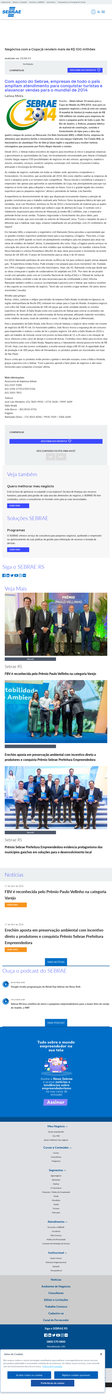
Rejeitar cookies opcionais (76, 1375)
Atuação (56, 1266)
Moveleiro (56, 1200)
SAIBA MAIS (14, 506)
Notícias (56, 1279)
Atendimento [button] (56, 1221)
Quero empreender (56, 1132)
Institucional (5, 2)
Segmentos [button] (56, 1170)
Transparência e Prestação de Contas (71, 2)
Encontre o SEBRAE (36, 2)
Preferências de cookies (53, 1383)
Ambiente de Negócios (56, 1286)
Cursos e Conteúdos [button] (56, 1147)
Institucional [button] (56, 1252)
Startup (56, 1184)
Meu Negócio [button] (56, 1126)
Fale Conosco (56, 1235)
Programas (56, 1161)
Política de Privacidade (56, 1239)
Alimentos (56, 1180)
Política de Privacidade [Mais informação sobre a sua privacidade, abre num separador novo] (52, 1366)
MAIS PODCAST (56, 1022)
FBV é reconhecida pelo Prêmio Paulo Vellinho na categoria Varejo (50, 674)
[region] (52, 1370)
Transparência (56, 1270)
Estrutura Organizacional (56, 1262)
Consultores (51, 2)
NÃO (61, 457)
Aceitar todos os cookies (29, 1375)
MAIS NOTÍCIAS (56, 962)
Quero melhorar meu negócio (56, 1140)
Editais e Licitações (20, 2)
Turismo (56, 1208)
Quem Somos (56, 1258)
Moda (56, 1196)
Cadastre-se (56, 1313)
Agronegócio (56, 1175)
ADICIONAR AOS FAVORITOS (85, 69)
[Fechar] (101, 1354)
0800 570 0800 (56, 1341)
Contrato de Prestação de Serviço (56, 1243)
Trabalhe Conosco (56, 1306)
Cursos (56, 1153)
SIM (50, 457)
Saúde (56, 1204)
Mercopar (56, 1212)
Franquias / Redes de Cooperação (56, 1192)
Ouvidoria (56, 1231)
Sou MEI (56, 1136)
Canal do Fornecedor (56, 1320)
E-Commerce (56, 1188)
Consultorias (56, 1157)
